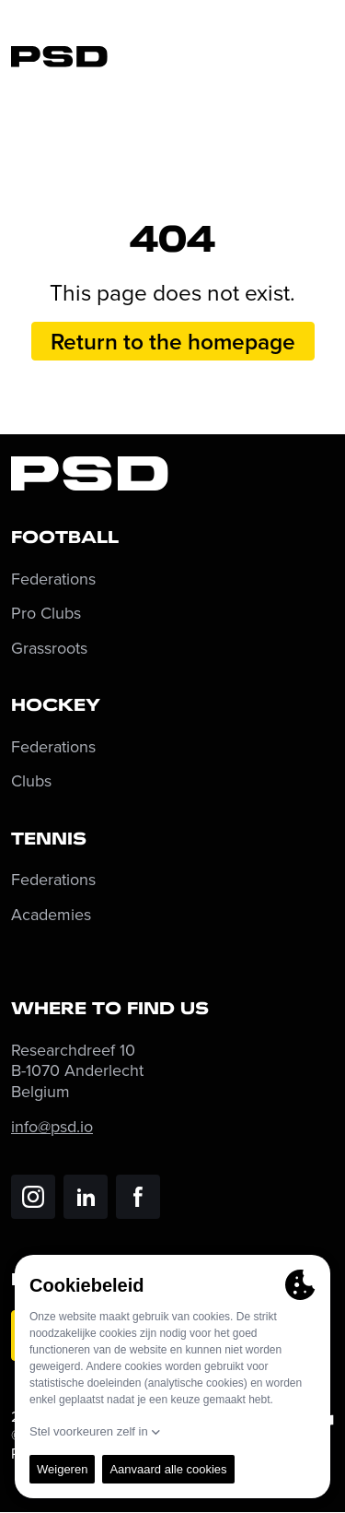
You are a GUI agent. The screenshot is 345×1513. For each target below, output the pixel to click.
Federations (53, 579)
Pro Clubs (46, 613)
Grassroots (49, 648)
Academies (51, 915)
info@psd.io (52, 1126)
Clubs (31, 781)
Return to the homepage (173, 341)
